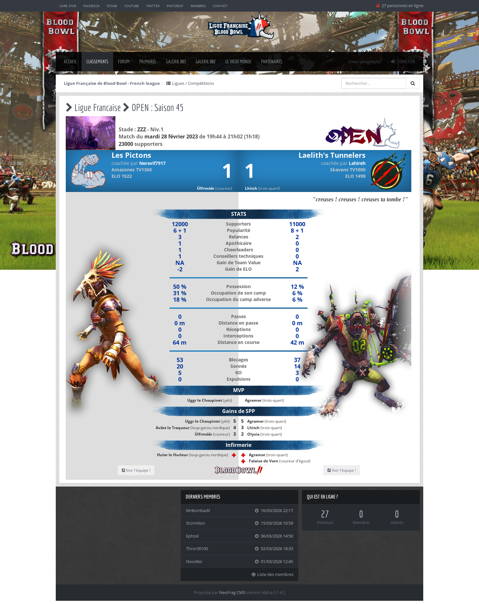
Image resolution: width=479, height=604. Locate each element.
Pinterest (175, 6)
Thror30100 (197, 548)
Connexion (402, 61)
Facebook (91, 6)
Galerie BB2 (206, 61)
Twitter (153, 6)
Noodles (194, 561)
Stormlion (195, 523)
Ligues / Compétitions (190, 83)
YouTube (131, 6)
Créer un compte (364, 62)
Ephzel (192, 536)
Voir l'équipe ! (136, 470)
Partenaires (272, 61)
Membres (198, 6)
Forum (124, 61)
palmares (147, 61)
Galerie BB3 (176, 61)
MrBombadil (198, 510)
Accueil (70, 61)
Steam (112, 6)
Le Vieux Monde (238, 61)
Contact (220, 6)
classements (97, 61)
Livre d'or (67, 6)
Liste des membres (272, 574)
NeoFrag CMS (232, 592)
